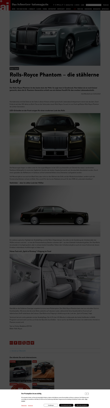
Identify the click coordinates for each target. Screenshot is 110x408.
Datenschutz (24, 405)
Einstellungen (51, 405)
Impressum (30, 405)
